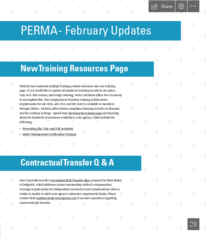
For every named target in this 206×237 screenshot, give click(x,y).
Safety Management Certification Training (49, 134)
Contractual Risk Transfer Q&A (70, 180)
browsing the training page (85, 113)
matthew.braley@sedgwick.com (56, 198)
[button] (162, 6)
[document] (103, 118)
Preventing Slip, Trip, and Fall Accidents (48, 128)
